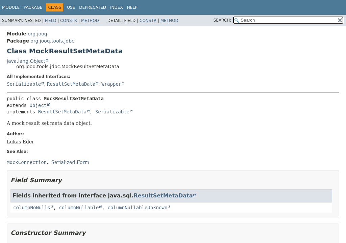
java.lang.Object (26, 61)
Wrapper (111, 84)
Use (71, 7)
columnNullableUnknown (137, 207)
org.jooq (37, 33)
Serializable (24, 84)
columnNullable (79, 207)
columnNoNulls (31, 207)
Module (11, 7)
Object (38, 105)
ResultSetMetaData (71, 84)
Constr (68, 20)
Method (90, 20)
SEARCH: (222, 20)
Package (33, 7)
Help (132, 7)
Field (50, 20)
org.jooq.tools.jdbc (52, 41)
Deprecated (92, 7)
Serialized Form (70, 162)
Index (116, 7)
